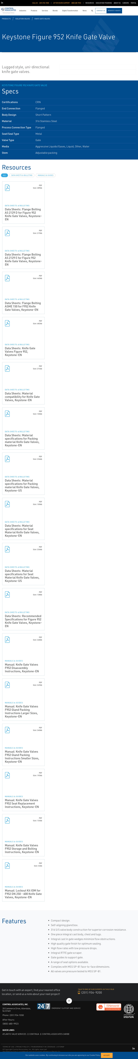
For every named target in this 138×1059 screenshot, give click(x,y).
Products (6, 19)
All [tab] (4, 175)
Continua (34, 1034)
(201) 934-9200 (90, 992)
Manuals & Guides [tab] (45, 175)
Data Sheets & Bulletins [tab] (21, 175)
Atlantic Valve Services (14, 1034)
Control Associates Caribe (55, 1034)
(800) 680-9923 (10, 1023)
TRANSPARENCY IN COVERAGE (43, 1047)
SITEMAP (60, 1047)
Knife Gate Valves (42, 19)
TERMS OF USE (8, 1047)
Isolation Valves (22, 19)
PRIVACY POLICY (22, 1047)
